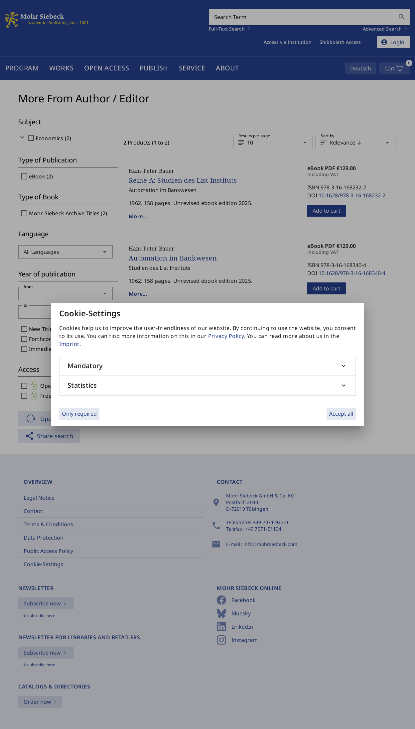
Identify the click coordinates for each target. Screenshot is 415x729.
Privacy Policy (226, 336)
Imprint (69, 344)
